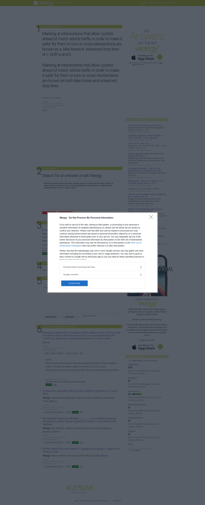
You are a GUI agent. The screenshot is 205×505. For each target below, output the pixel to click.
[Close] (152, 218)
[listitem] (102, 267)
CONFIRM (74, 283)
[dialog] (102, 252)
